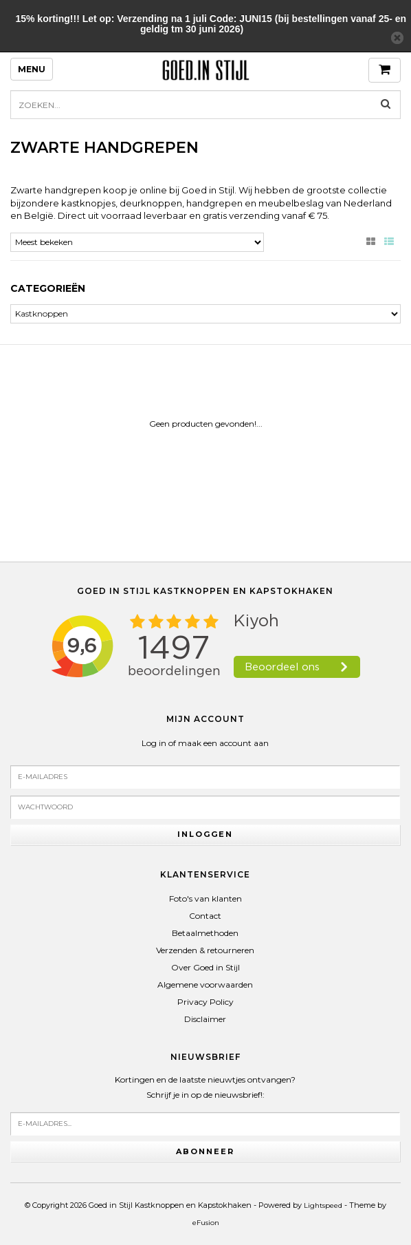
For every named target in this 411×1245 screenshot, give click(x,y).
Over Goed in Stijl (205, 967)
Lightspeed (323, 1205)
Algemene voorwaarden (205, 984)
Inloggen (205, 834)
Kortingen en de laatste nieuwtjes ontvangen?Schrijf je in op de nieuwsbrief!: (205, 1087)
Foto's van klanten (205, 898)
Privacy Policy (205, 1002)
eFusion (205, 1222)
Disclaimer (205, 1019)
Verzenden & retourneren (205, 950)
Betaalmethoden (205, 933)
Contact (205, 916)
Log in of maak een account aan (205, 743)
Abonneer (205, 1151)
